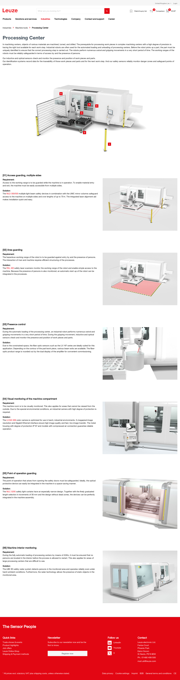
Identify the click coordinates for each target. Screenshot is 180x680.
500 (16, 193)
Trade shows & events (12, 642)
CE (175, 673)
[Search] (107, 11)
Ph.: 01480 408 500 (147, 657)
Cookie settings (122, 673)
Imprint (135, 673)
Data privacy (107, 673)
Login (175, 3)
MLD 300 (10, 193)
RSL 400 (10, 268)
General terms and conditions (159, 673)
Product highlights (11, 645)
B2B (141, 673)
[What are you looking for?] (70, 11)
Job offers (7, 648)
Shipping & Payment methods (16, 654)
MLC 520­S (11, 491)
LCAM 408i (11, 420)
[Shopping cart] (171, 11)
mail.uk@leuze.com (147, 661)
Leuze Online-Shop (11, 651)
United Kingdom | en (162, 3)
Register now (67, 653)
